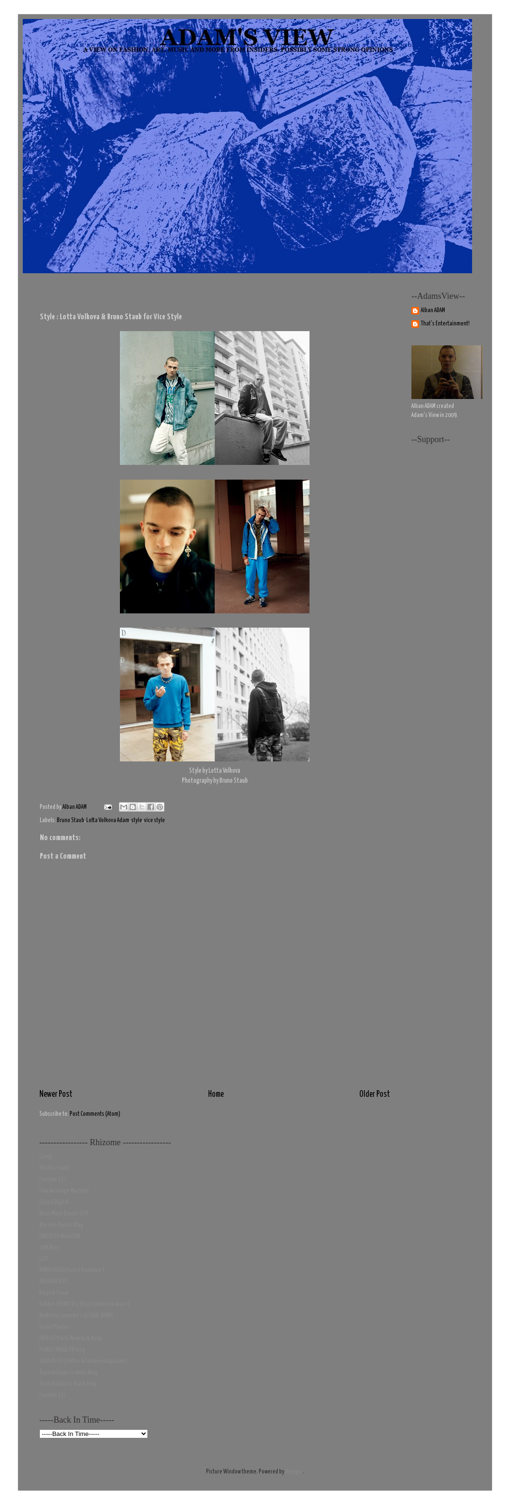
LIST (43, 1259)
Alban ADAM (433, 310)
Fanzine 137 (52, 1179)
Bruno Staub (70, 820)
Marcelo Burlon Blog (61, 1225)
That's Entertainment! (445, 324)
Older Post (374, 1094)
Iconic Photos (54, 1327)
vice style (154, 820)
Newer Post (56, 1094)
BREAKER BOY (53, 1281)
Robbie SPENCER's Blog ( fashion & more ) (84, 1304)
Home (216, 1094)
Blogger (293, 1472)
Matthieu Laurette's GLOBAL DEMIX (76, 1316)
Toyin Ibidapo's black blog (68, 1384)
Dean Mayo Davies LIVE (64, 1214)
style (136, 820)
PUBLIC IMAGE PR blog (62, 1350)
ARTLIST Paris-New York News (71, 1338)
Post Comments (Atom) (95, 1114)
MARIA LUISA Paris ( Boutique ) (71, 1270)
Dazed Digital (54, 1202)
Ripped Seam (54, 1293)
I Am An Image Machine (64, 1191)
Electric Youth (54, 1168)
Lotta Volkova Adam (107, 820)
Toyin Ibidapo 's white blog (68, 1373)
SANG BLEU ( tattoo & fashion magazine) (83, 1361)
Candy (46, 1157)
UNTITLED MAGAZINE (60, 1236)
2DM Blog (49, 1248)
